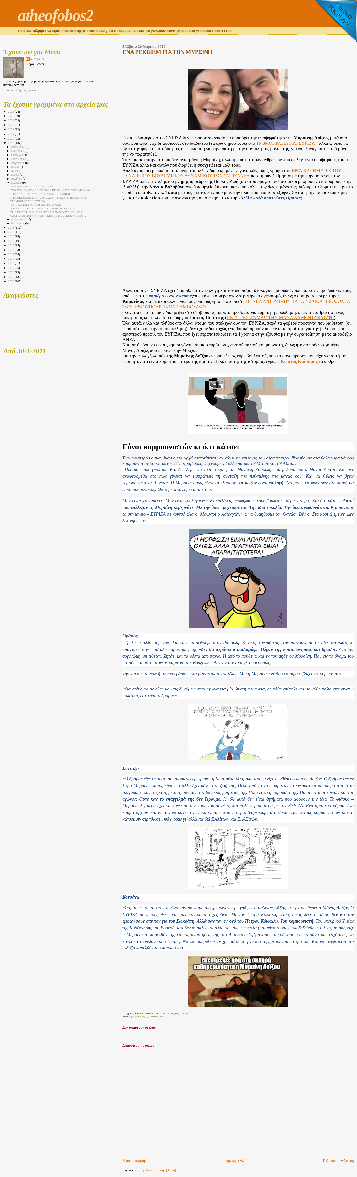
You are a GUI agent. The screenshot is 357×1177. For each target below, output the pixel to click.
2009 (11, 268)
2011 (11, 258)
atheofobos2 (55, 15)
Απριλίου (17, 178)
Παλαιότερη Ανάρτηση (338, 1161)
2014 (11, 245)
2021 (11, 134)
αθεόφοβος (37, 59)
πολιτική (153, 1016)
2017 (11, 232)
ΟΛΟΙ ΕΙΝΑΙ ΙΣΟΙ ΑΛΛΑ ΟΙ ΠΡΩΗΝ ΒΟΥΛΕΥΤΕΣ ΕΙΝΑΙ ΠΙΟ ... (48, 215)
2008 (11, 272)
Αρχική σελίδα (235, 1161)
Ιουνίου (16, 170)
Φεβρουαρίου (19, 219)
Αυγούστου (18, 163)
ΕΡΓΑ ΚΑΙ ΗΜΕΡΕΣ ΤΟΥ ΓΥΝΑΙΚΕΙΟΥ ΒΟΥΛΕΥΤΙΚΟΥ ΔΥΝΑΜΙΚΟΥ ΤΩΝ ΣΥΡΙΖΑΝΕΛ (231, 173)
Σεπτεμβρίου (19, 159)
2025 (11, 116)
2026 (11, 111)
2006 (11, 281)
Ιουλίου (16, 167)
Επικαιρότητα (139, 1016)
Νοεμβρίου (18, 151)
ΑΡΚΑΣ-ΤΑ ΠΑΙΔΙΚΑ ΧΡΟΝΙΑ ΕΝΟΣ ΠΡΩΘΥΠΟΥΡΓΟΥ (43, 208)
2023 (11, 125)
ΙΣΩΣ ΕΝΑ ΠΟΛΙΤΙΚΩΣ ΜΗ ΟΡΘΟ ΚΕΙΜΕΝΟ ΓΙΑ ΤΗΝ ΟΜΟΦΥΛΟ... (51, 190)
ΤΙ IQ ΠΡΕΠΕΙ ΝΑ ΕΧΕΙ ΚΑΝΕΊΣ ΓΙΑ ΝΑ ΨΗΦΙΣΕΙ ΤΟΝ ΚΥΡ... (47, 212)
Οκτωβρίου (18, 155)
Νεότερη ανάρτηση (135, 1161)
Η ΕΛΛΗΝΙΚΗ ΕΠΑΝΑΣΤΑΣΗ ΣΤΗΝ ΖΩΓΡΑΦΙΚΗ (40, 193)
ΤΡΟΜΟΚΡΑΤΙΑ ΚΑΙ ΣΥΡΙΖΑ (285, 143)
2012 (11, 254)
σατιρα (162, 1016)
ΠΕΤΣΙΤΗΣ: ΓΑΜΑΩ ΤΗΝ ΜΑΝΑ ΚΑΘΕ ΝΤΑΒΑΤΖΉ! (280, 317)
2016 (11, 236)
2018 (11, 227)
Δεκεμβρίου (18, 147)
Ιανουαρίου (18, 223)
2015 (11, 241)
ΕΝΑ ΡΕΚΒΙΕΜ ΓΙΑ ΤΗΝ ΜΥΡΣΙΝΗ (31, 186)
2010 (11, 263)
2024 (11, 120)
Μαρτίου (16, 182)
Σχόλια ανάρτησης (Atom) (158, 1170)
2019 (11, 143)
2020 (11, 138)
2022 (11, 129)
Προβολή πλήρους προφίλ (20, 90)
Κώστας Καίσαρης (299, 361)
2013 (11, 250)
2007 (11, 277)
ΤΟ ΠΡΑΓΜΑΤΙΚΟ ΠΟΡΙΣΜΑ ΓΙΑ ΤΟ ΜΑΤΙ (35, 204)
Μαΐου (15, 174)
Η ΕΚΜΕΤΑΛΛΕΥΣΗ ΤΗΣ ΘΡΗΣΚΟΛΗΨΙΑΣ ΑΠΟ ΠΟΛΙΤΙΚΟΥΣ (48, 197)
